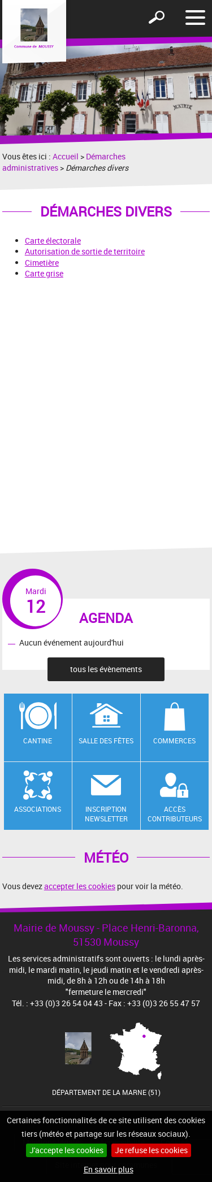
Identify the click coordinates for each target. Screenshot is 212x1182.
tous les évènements (106, 669)
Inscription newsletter (106, 813)
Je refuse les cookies (151, 1150)
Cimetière (42, 262)
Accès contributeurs (175, 813)
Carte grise (44, 273)
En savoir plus (108, 1169)
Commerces (174, 740)
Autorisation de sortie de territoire (85, 251)
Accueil (66, 156)
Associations (37, 808)
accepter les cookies (79, 886)
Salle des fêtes (106, 740)
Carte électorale (53, 240)
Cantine (37, 740)
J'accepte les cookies (66, 1150)
